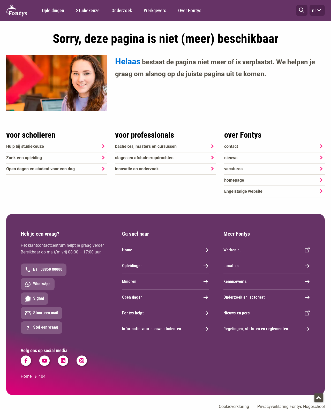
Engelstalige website (243, 191)
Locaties (266, 266)
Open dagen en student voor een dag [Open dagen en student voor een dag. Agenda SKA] (40, 168)
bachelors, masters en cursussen (146, 146)
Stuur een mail (41, 313)
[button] (301, 10)
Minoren (165, 282)
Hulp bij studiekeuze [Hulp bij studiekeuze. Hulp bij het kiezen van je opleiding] (25, 146)
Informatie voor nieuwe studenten (165, 329)
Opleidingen (165, 266)
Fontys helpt (165, 313)
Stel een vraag (41, 327)
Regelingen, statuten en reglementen (266, 329)
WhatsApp (37, 284)
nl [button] (317, 10)
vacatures (233, 168)
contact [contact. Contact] (231, 146)
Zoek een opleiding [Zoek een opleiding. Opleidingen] (24, 157)
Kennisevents (266, 282)
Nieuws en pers (266, 313)
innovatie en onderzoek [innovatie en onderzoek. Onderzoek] (137, 168)
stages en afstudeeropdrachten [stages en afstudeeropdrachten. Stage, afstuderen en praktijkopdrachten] (144, 157)
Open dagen (165, 297)
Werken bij (266, 250)
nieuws (230, 157)
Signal (34, 299)
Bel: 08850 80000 (43, 270)
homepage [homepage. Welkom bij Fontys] (234, 180)
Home (165, 250)
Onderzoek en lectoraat (266, 297)
